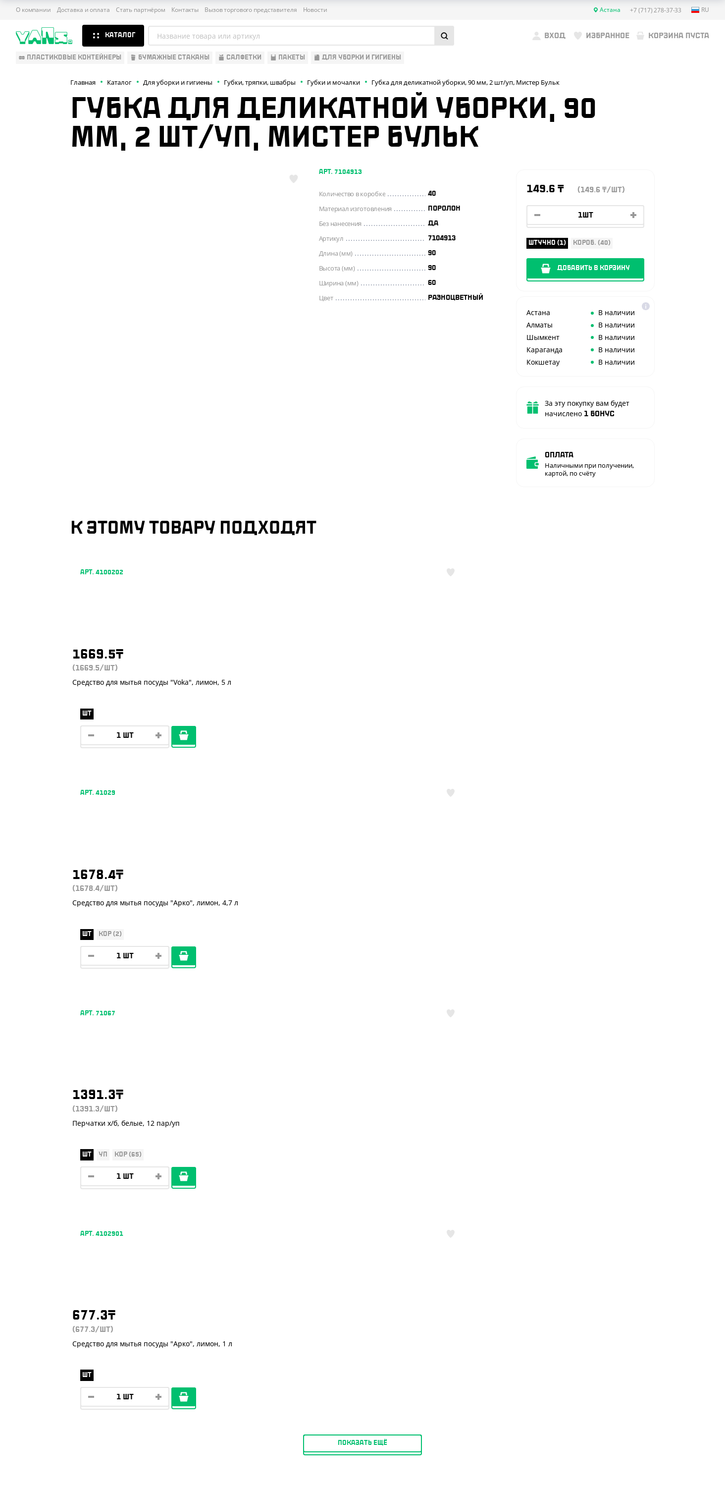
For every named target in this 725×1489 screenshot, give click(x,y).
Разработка (619, 1457)
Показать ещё (362, 793)
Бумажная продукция (56, 1244)
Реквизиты (188, 1259)
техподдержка (657, 1457)
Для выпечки (40, 1273)
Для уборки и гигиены (55, 1302)
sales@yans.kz (628, 1344)
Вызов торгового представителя (251, 9)
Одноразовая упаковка (59, 1215)
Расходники (38, 1317)
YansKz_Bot (615, 1307)
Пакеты (29, 1288)
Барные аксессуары (52, 1259)
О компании (33, 9)
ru (700, 9)
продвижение (627, 1465)
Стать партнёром (140, 9)
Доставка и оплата (83, 9)
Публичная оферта (598, 1412)
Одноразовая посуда (55, 1229)
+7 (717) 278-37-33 (638, 1230)
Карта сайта (588, 1429)
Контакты (185, 9)
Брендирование (197, 1317)
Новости (315, 9)
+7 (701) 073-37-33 (638, 1270)
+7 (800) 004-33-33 (640, 1250)
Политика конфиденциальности (618, 1421)
